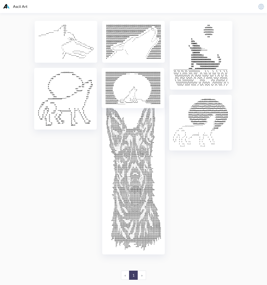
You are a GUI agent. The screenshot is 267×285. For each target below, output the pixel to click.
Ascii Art (15, 6)
